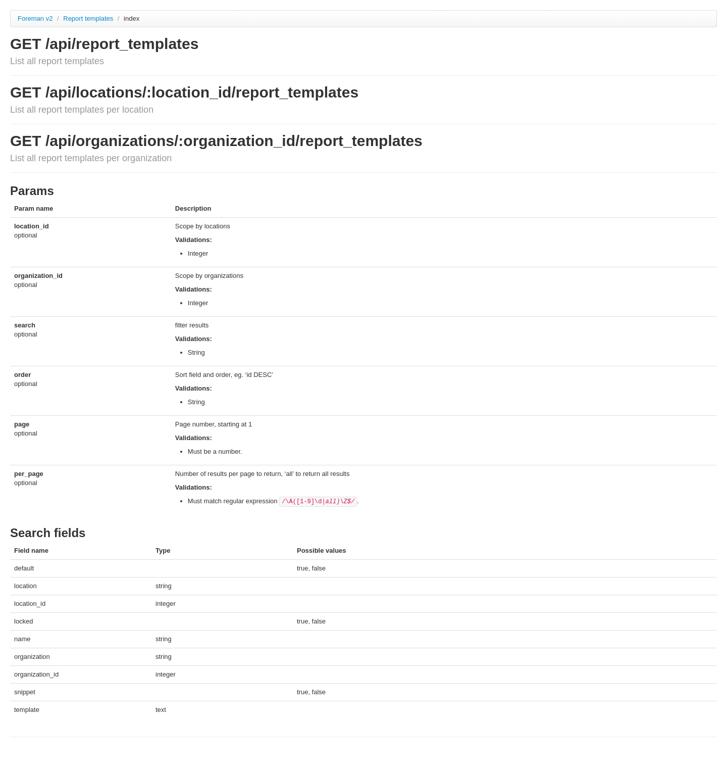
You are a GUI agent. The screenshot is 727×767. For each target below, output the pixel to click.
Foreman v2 (35, 18)
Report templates (89, 18)
